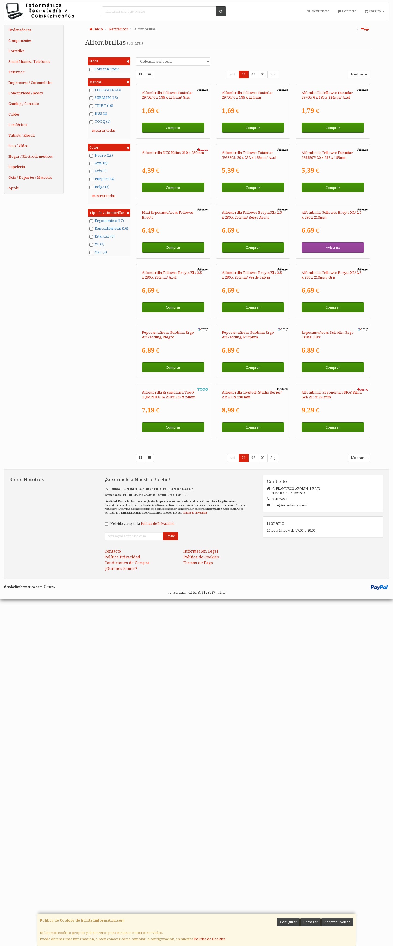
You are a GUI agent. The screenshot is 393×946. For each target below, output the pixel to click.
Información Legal (200, 898)
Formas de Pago (198, 909)
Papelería (16, 167)
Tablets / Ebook (21, 135)
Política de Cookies (209, 939)
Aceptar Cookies (337, 922)
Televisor (16, 72)
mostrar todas (103, 130)
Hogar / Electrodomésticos (30, 156)
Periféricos (17, 125)
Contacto (347, 11)
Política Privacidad (122, 903)
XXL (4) (98, 252)
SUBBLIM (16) (103, 98)
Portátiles (16, 51)
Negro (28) (101, 155)
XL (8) (97, 244)
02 (253, 74)
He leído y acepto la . (142, 870)
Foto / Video (18, 146)
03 (263, 74)
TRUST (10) (101, 106)
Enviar (170, 882)
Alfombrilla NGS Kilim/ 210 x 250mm (173, 268)
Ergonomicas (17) (106, 221)
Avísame (333, 420)
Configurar (288, 922)
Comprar (173, 185)
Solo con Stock (104, 69)
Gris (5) (98, 171)
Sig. (273, 74)
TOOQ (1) (100, 121)
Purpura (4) (102, 179)
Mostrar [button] (359, 74)
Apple (13, 188)
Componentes (19, 41)
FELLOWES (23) (105, 90)
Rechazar (310, 922)
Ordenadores (19, 30)
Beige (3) (99, 187)
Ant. (233, 74)
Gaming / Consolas (23, 104)
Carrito (375, 11)
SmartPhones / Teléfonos (29, 62)
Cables (13, 114)
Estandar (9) (102, 236)
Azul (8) (98, 163)
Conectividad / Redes (25, 93)
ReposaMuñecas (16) (108, 228)
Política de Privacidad (195, 858)
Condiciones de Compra (127, 909)
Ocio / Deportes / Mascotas (30, 177)
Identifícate (318, 11)
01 (244, 74)
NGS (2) (98, 114)
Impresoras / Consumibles (30, 83)
